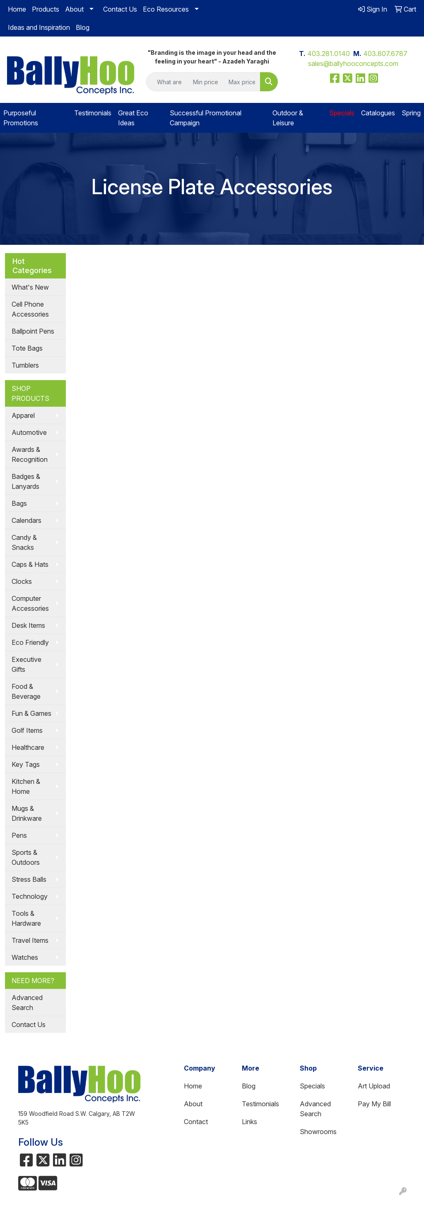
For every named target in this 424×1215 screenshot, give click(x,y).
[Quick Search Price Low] (206, 81)
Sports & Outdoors (26, 857)
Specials (312, 1086)
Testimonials (92, 113)
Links (249, 1121)
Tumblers (25, 365)
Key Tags (26, 764)
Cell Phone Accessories (30, 309)
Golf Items (27, 730)
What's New (30, 287)
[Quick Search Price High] (242, 81)
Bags (19, 503)
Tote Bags (27, 348)
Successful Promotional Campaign (205, 118)
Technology (30, 896)
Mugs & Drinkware (27, 813)
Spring (411, 113)
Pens (19, 835)
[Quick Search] (167, 81)
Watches (25, 957)
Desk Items (28, 625)
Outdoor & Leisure (287, 118)
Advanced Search (27, 1002)
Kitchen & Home (26, 786)
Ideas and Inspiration (39, 27)
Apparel (23, 415)
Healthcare (28, 747)
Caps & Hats (30, 564)
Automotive (29, 432)
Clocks (22, 581)
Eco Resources (166, 9)
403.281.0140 (328, 53)
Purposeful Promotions (20, 118)
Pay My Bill (374, 1104)
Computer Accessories (30, 603)
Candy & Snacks (24, 542)
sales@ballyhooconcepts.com (353, 63)
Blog (82, 27)
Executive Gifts (26, 664)
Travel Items (30, 940)
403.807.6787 (385, 53)
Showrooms (318, 1131)
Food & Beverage (26, 691)
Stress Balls (29, 879)
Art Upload (374, 1086)
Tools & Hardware (26, 918)
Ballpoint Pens (33, 331)
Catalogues (378, 113)
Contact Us (120, 9)
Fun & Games (31, 713)
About (74, 9)
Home (17, 9)
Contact (196, 1121)
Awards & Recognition (30, 454)
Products (45, 9)
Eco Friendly (30, 642)
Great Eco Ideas (133, 118)
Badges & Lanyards (26, 481)
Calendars (26, 520)
